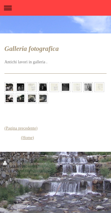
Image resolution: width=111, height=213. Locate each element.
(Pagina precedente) (21, 128)
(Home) (27, 137)
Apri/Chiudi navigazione (55, 7)
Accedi (103, 163)
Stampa (12, 164)
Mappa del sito (33, 164)
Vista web (101, 167)
